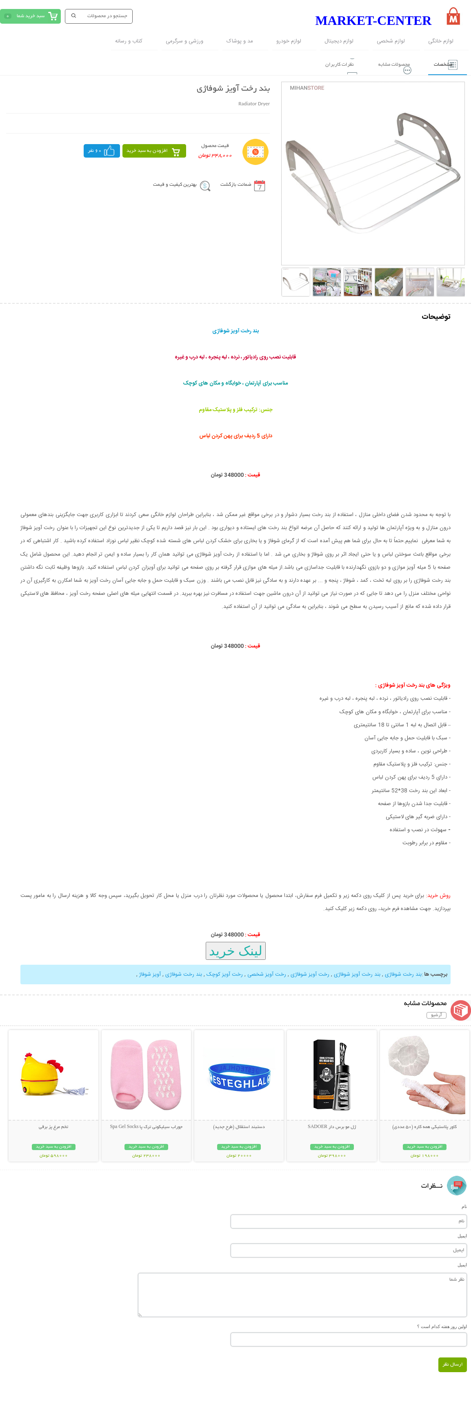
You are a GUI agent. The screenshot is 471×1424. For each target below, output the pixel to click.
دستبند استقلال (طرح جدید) (239, 1126)
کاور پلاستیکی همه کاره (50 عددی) (424, 1126)
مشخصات (439, 63)
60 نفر (95, 150)
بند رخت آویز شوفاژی (356, 973)
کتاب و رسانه (128, 41)
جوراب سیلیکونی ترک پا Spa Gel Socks (146, 1126)
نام (464, 1205)
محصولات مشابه (386, 63)
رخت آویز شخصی (266, 973)
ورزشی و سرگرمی (184, 41)
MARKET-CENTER (373, 20)
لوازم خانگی (440, 41)
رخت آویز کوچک (224, 973)
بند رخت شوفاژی (402, 973)
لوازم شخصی (391, 41)
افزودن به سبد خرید (147, 150)
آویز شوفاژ (150, 973)
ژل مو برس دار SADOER (332, 1126)
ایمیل (462, 1234)
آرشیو (436, 1014)
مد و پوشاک (240, 41)
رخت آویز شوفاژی (309, 973)
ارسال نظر (452, 1363)
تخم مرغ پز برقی (53, 1126)
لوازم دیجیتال (338, 41)
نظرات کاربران (327, 63)
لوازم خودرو (288, 41)
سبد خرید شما (30, 16)
